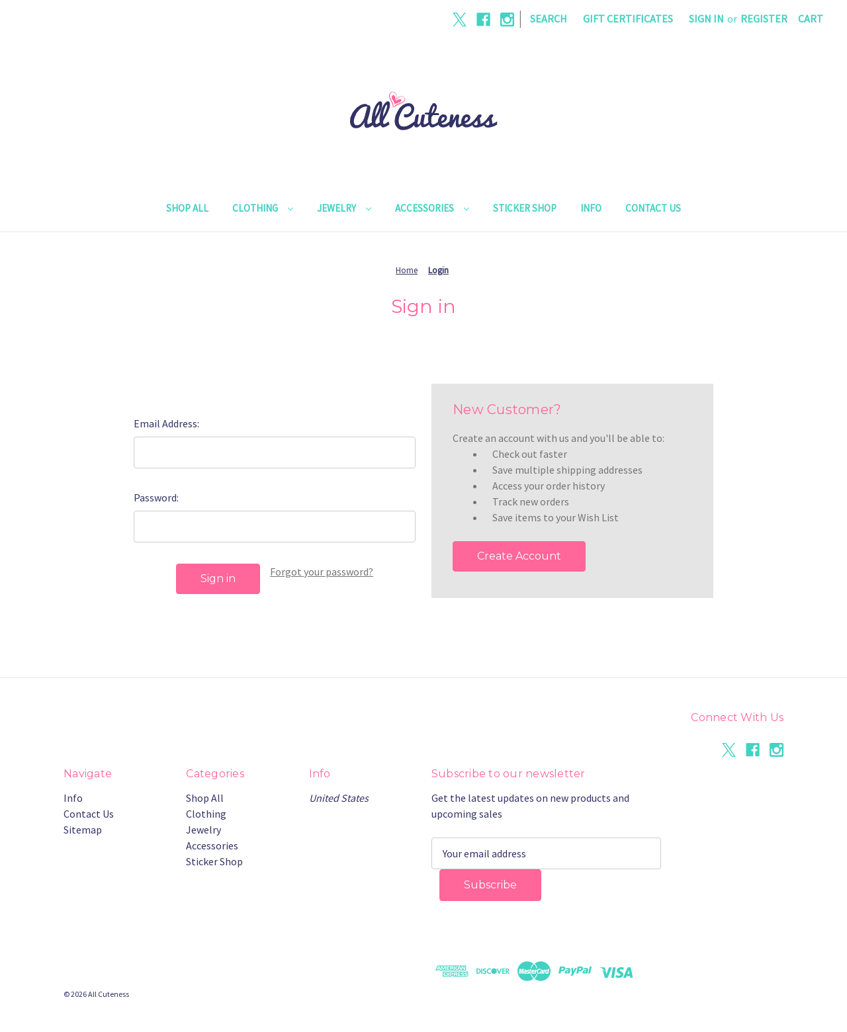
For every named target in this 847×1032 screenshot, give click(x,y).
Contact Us (653, 208)
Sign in (706, 18)
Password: (156, 497)
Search (548, 18)
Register (763, 18)
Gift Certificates (628, 18)
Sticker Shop (525, 208)
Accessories (432, 208)
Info (591, 208)
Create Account (519, 556)
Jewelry (344, 208)
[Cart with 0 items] (810, 18)
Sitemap (83, 829)
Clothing (262, 208)
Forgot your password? (321, 571)
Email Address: (166, 423)
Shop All (187, 208)
